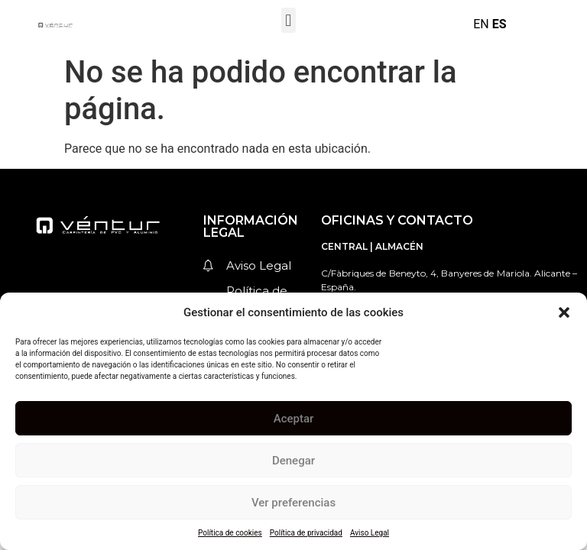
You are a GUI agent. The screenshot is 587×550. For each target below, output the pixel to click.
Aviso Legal (369, 533)
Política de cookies (230, 533)
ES (499, 24)
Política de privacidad (306, 533)
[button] (564, 312)
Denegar (293, 460)
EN (481, 24)
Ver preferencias (293, 503)
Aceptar (294, 418)
